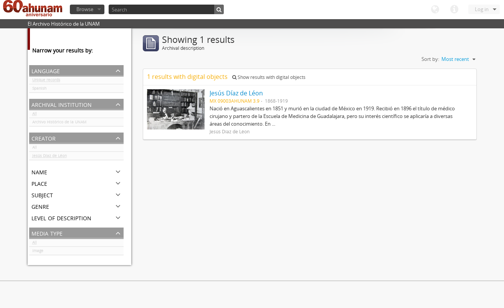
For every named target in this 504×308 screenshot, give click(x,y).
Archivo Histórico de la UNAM (59, 123)
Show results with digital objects (269, 77)
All (34, 115)
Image (37, 252)
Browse (84, 9)
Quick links (454, 9)
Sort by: (430, 59)
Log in (482, 9)
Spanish (39, 89)
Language (435, 9)
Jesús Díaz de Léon (49, 157)
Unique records (46, 81)
